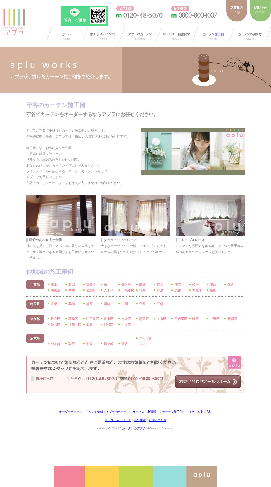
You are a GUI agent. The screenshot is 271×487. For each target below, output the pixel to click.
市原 (142, 290)
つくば (55, 344)
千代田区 (180, 319)
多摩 (89, 325)
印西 (213, 284)
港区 (195, 319)
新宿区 (232, 319)
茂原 (177, 290)
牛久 (89, 344)
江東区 (108, 319)
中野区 (214, 319)
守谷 (142, 304)
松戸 (195, 284)
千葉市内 (127, 290)
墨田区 (144, 319)
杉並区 (108, 325)
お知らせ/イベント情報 (103, 34)
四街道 (55, 290)
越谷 (89, 304)
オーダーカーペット (118, 420)
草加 (71, 304)
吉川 (124, 304)
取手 (71, 344)
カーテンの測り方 (249, 34)
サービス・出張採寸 (176, 34)
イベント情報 (94, 411)
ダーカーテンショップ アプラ (14, 22)
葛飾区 (73, 319)
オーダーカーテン (70, 411)
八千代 (108, 290)
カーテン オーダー (67, 34)
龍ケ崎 (108, 344)
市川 (160, 284)
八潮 (54, 304)
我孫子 (91, 284)
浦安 (177, 284)
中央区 (126, 325)
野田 (71, 284)
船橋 (142, 284)
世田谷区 (74, 325)
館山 (213, 290)
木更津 (197, 290)
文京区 (161, 319)
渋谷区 (55, 325)
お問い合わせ (157, 420)
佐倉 (230, 284)
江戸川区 (92, 319)
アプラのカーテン (140, 34)
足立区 (55, 319)
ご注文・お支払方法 (199, 411)
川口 (107, 304)
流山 (54, 284)
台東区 (126, 319)
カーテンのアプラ (134, 428)
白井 (71, 290)
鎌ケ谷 (126, 284)
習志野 (91, 290)
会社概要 (140, 420)
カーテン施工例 (213, 34)
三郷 (160, 304)
